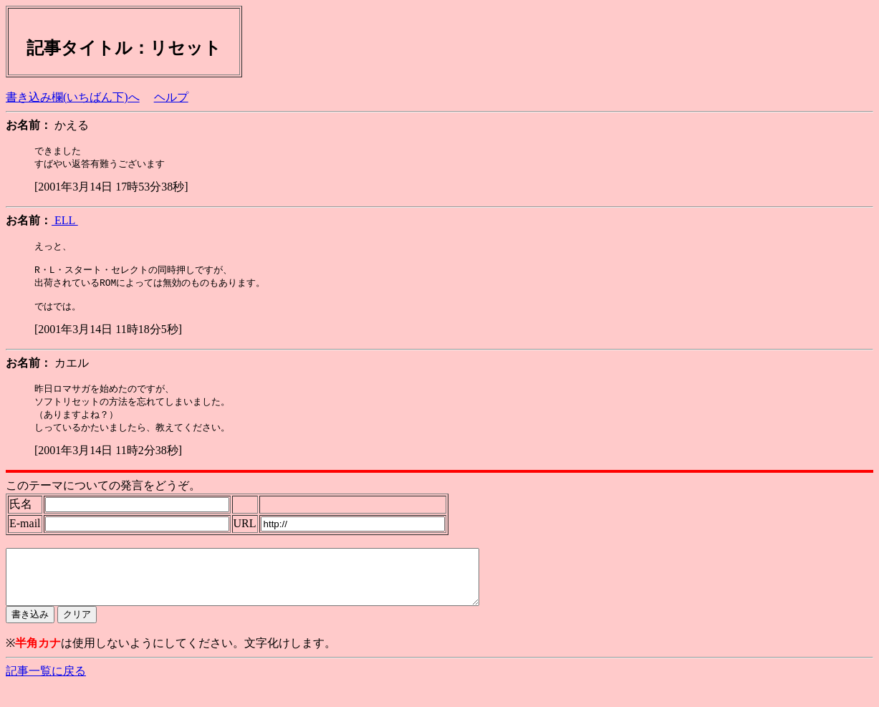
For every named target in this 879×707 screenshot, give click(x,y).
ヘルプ (171, 97)
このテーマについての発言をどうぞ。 (103, 497)
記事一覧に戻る (46, 693)
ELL (65, 222)
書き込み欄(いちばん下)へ (73, 97)
